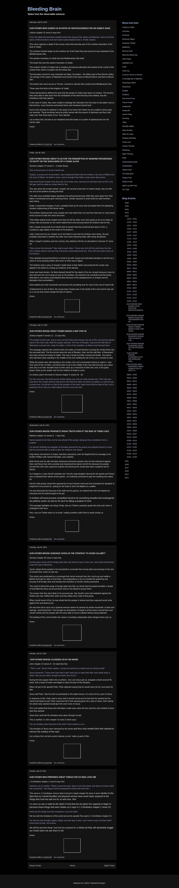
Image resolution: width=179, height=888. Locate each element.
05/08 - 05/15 (132, 398)
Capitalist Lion (127, 63)
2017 (127, 468)
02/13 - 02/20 (132, 437)
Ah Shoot (125, 35)
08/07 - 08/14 (132, 285)
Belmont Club (127, 51)
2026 (127, 203)
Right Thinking (127, 154)
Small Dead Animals (129, 162)
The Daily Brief (127, 174)
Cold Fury (126, 71)
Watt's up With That (129, 186)
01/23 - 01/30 (132, 447)
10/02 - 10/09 (132, 258)
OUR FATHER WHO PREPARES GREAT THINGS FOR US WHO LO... (134, 367)
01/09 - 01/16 (132, 454)
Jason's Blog (127, 114)
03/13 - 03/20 (132, 424)
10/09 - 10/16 (132, 255)
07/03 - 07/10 (132, 301)
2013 (127, 474)
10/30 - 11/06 (132, 245)
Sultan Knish (127, 170)
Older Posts (109, 865)
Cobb (124, 67)
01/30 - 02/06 (132, 444)
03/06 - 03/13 (132, 427)
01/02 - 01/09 (132, 457)
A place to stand (128, 27)
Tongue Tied (126, 178)
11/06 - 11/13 (132, 242)
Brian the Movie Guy (130, 55)
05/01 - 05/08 (132, 401)
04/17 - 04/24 (132, 408)
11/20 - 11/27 (132, 235)
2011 (127, 478)
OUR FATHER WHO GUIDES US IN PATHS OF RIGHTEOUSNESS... (135, 308)
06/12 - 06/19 (132, 381)
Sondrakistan (127, 166)
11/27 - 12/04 (132, 232)
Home (72, 865)
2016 (127, 471)
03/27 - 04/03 (132, 417)
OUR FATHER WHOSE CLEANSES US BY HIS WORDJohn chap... (134, 357)
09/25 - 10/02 (132, 262)
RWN (124, 158)
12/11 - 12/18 (132, 225)
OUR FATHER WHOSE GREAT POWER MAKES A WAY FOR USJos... (135, 328)
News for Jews (127, 134)
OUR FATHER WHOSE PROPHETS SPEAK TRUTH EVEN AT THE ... (135, 337)
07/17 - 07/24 (132, 295)
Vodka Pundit (127, 182)
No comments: (59, 144)
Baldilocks (126, 47)
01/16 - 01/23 (132, 450)
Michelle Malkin (128, 126)
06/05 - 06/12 (132, 385)
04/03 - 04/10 (132, 414)
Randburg (126, 150)
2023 (127, 213)
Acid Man (125, 31)
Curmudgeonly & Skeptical (132, 79)
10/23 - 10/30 (132, 248)
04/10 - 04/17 (132, 411)
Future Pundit (127, 102)
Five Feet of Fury (128, 98)
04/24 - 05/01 (132, 404)
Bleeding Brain (45, 9)
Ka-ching (125, 118)
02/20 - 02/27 (132, 434)
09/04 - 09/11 (132, 272)
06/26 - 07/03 (132, 375)
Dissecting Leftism (129, 83)
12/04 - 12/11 (132, 229)
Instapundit (126, 106)
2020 (127, 464)
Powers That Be (128, 146)
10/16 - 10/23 (132, 252)
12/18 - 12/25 (132, 222)
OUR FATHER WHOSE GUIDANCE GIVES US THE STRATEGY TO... (135, 347)
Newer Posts (35, 865)
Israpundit (126, 110)
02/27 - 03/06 (132, 431)
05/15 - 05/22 (132, 394)
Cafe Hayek (126, 59)
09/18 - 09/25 (132, 265)
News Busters (127, 130)
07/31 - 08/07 (132, 288)
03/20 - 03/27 (132, 421)
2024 (127, 209)
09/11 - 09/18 (132, 268)
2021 (127, 461)
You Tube (125, 189)
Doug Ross (126, 87)
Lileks (124, 122)
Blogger (102, 883)
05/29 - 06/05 (132, 388)
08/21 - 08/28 (132, 278)
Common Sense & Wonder (132, 75)
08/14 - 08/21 (132, 281)
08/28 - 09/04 (132, 275)
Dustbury (125, 94)
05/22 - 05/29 (132, 391)
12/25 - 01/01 (132, 219)
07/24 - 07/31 (132, 291)
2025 (127, 206)
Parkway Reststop (129, 138)
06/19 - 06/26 (132, 378)
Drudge (125, 91)
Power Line (126, 142)
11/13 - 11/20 (132, 239)
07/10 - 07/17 (132, 298)
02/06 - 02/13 (132, 441)
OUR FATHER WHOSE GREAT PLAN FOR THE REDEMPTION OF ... (135, 319)
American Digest (128, 39)
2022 (127, 216)
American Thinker (128, 43)
